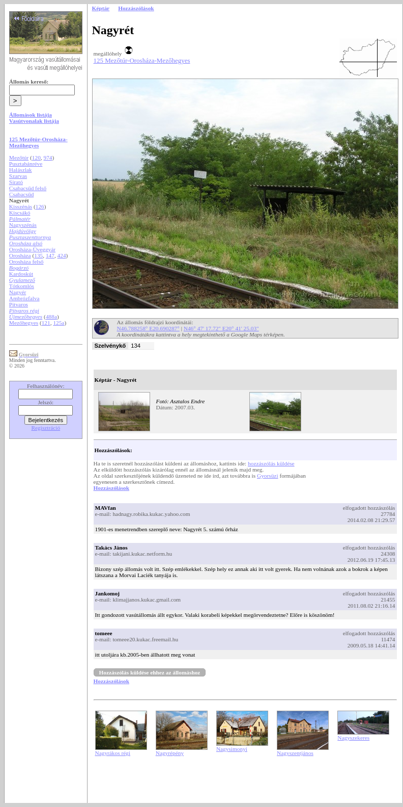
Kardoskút (21, 274)
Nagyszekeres (353, 738)
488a (51, 317)
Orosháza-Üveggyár (32, 249)
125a (58, 323)
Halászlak (20, 170)
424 (61, 255)
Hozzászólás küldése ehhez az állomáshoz (149, 672)
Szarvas (18, 176)
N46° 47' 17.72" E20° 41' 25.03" (221, 328)
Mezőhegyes (23, 323)
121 (46, 323)
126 (40, 206)
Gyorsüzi (267, 476)
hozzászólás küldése (271, 463)
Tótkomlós (21, 286)
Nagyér (17, 292)
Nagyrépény (170, 753)
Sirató (16, 182)
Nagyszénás (23, 225)
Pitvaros (18, 304)
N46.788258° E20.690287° (148, 328)
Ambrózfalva (24, 298)
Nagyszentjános (295, 753)
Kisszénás (20, 206)
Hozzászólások (111, 488)
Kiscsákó (20, 213)
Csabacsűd (21, 194)
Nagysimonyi (231, 749)
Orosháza (20, 255)
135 (38, 255)
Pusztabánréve (25, 164)
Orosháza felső (26, 261)
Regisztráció (46, 428)
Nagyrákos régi (113, 753)
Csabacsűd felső (27, 188)
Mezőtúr (18, 157)
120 (36, 157)
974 (48, 157)
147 (50, 255)
